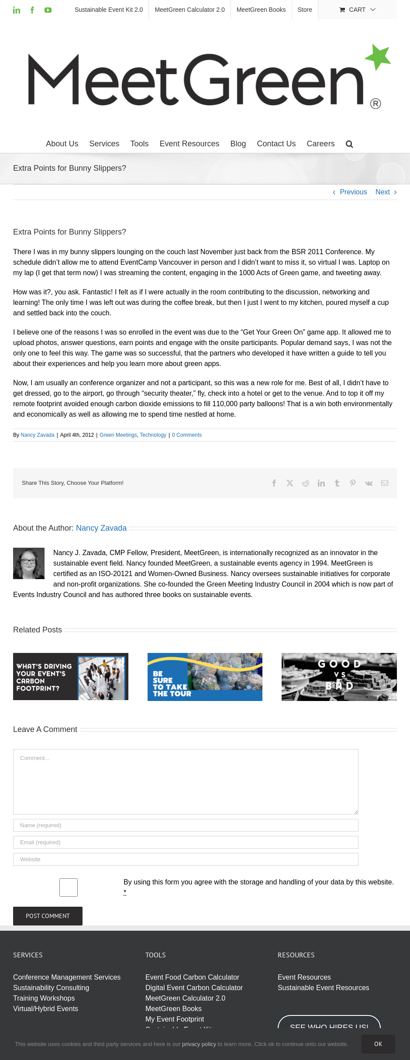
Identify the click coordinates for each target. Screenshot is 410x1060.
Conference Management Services (67, 977)
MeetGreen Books (173, 1008)
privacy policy (199, 1044)
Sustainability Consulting (51, 987)
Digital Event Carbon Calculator (194, 987)
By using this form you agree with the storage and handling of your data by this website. (259, 887)
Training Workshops (44, 998)
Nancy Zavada (37, 435)
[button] (349, 143)
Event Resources (304, 977)
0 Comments (187, 435)
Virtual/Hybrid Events (45, 1008)
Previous (353, 192)
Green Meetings (118, 435)
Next (383, 192)
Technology (153, 435)
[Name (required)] (185, 825)
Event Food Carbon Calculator (192, 977)
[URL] (185, 859)
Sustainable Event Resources (323, 987)
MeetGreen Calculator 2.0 (185, 998)
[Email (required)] (185, 842)
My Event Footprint (174, 1019)
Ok (378, 1044)
